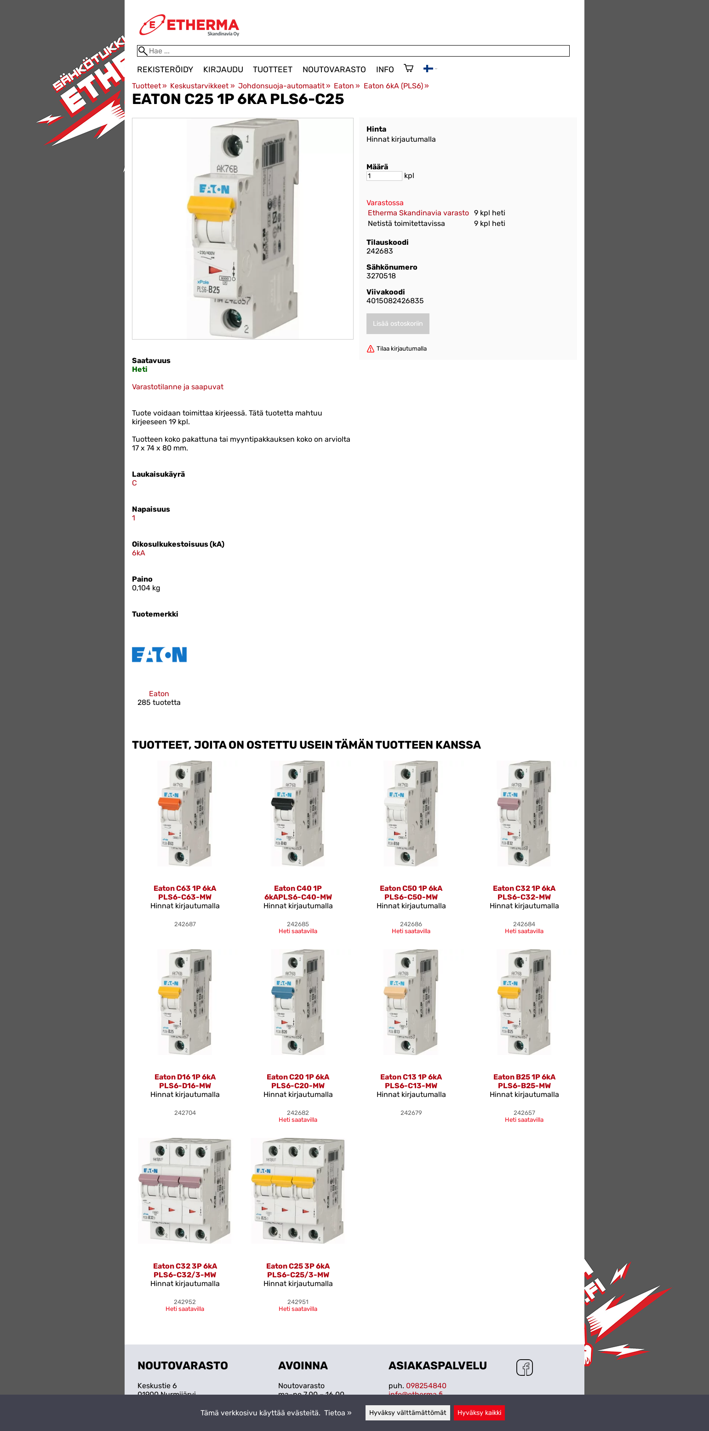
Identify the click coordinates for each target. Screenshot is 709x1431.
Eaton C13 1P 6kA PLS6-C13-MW (411, 1081)
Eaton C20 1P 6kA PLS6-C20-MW (298, 1081)
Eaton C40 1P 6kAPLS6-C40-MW (298, 892)
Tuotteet (272, 69)
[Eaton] (159, 674)
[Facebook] (524, 1368)
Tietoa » (338, 1412)
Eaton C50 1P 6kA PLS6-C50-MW (411, 892)
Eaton (347, 85)
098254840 (426, 1385)
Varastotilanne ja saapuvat (177, 386)
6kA (138, 552)
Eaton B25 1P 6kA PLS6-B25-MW (524, 1081)
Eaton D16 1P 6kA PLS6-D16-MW (185, 1081)
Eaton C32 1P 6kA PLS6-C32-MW (524, 892)
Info (385, 69)
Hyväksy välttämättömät (407, 1413)
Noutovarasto (334, 69)
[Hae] (353, 51)
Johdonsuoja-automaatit (284, 85)
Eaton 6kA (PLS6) (396, 85)
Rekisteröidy (165, 69)
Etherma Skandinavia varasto (418, 212)
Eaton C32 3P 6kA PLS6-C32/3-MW (185, 1270)
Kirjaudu (223, 69)
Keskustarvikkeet (202, 85)
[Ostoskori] (408, 69)
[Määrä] (384, 176)
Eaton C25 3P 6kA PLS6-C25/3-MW (298, 1270)
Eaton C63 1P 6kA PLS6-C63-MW (185, 892)
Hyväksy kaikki (479, 1413)
